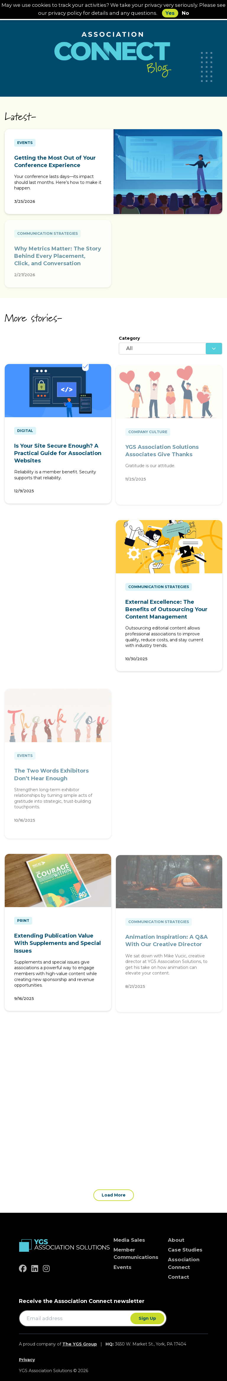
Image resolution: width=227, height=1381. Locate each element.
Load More (114, 1195)
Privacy (27, 1359)
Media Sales (129, 1240)
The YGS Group (79, 1344)
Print (23, 923)
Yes (170, 13)
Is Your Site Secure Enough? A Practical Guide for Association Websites (57, 455)
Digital (25, 433)
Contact (178, 1277)
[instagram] (46, 1268)
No (185, 13)
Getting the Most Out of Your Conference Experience (55, 162)
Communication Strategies (158, 589)
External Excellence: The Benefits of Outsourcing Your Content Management (166, 612)
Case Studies (185, 1250)
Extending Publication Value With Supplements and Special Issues (57, 945)
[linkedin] (34, 1268)
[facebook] (23, 1268)
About (176, 1240)
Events (25, 142)
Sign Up (147, 1318)
